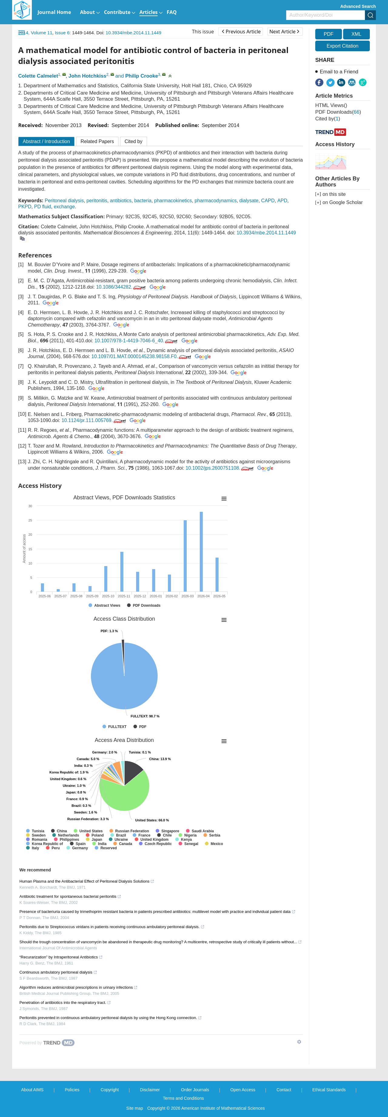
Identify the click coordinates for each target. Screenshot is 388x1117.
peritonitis (96, 200)
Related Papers (97, 141)
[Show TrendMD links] (299, 1041)
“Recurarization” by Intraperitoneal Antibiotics (61, 957)
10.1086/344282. (121, 287)
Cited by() (327, 119)
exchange (64, 206)
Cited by (133, 141)
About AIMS (32, 1089)
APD (282, 200)
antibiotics (121, 200)
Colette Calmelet (38, 76)
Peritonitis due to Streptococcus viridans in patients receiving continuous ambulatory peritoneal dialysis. (112, 926)
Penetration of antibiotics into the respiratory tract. (65, 1002)
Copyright (110, 1089)
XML (356, 34)
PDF (328, 34)
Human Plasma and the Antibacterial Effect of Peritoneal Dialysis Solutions (86, 881)
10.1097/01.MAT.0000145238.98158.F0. (142, 356)
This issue (203, 31)
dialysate (249, 200)
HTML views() (331, 105)
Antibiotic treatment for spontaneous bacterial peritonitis (70, 896)
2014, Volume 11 (35, 32)
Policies (72, 1089)
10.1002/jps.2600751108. (220, 468)
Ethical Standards (329, 1089)
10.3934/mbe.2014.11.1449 (134, 32)
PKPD (25, 206)
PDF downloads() (338, 112)
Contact (283, 1089)
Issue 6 (62, 32)
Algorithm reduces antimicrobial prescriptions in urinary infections (78, 987)
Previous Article (241, 31)
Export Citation (343, 46)
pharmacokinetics (173, 200)
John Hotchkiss (87, 76)
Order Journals (195, 1089)
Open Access (243, 1089)
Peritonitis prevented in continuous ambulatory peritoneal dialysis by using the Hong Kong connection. (110, 1017)
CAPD (268, 200)
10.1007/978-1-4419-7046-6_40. (137, 340)
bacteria (143, 200)
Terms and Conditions (183, 1098)
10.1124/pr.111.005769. (94, 420)
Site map (134, 1108)
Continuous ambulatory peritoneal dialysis (58, 972)
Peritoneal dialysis (64, 200)
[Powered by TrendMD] (47, 1042)
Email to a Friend (339, 72)
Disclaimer (150, 1089)
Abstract (46, 141)
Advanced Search (358, 6)
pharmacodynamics (216, 200)
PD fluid (42, 206)
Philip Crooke (141, 76)
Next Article (284, 31)
